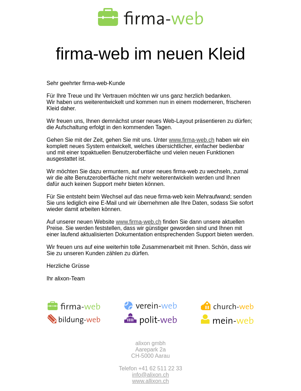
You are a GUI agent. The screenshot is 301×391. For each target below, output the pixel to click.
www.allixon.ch (150, 381)
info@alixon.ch (150, 375)
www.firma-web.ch (192, 140)
